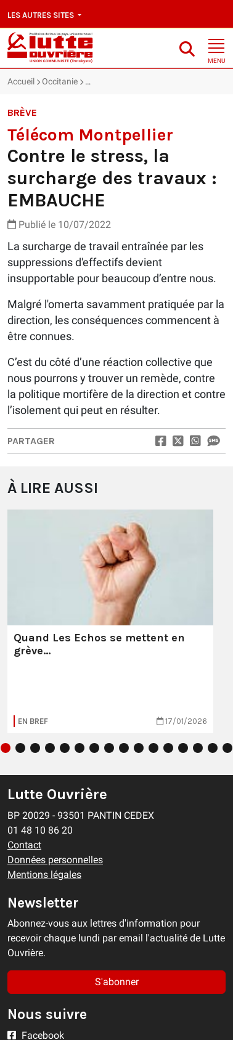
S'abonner (117, 982)
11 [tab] (153, 748)
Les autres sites (41, 15)
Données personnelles (55, 860)
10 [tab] (139, 748)
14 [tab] (198, 748)
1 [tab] (5, 748)
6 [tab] (79, 748)
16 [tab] (227, 748)
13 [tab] (183, 748)
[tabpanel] (110, 621)
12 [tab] (168, 748)
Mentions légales (44, 874)
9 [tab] (124, 748)
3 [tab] (35, 748)
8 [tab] (109, 748)
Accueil (21, 81)
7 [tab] (94, 748)
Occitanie (60, 81)
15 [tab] (213, 748)
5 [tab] (65, 748)
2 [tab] (20, 748)
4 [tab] (50, 748)
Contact (24, 845)
